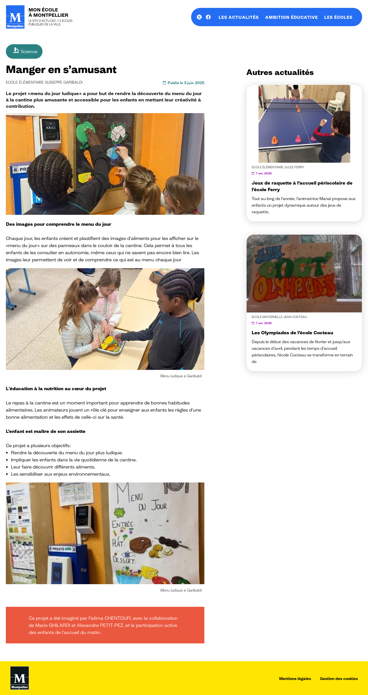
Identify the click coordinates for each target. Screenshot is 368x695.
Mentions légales (295, 678)
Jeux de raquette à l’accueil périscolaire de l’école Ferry (302, 186)
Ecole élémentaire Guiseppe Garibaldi (44, 82)
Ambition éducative (291, 17)
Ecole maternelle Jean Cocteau (279, 317)
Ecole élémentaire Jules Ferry (278, 167)
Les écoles (338, 17)
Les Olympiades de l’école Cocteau (292, 332)
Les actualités (239, 17)
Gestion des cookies (339, 678)
